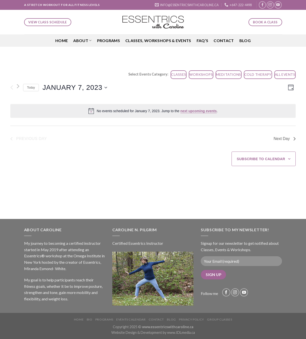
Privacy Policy (191, 319)
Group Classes (219, 319)
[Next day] (18, 86)
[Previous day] (11, 87)
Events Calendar (131, 319)
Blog (245, 40)
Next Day (285, 139)
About (82, 40)
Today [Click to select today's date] (31, 87)
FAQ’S (202, 40)
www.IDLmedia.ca (181, 332)
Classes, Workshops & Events (158, 40)
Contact (224, 40)
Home (61, 40)
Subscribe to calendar (261, 159)
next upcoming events (198, 111)
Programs (108, 40)
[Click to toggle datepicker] (75, 87)
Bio (89, 319)
